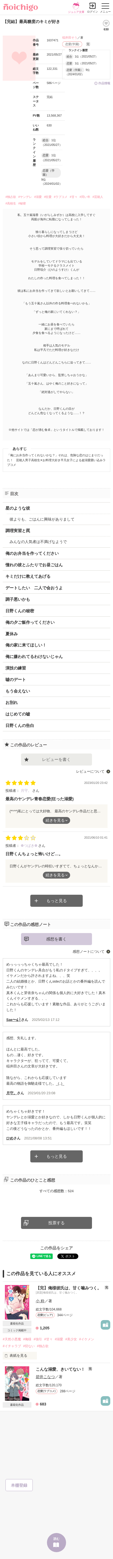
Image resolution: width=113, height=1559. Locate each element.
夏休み (11, 633)
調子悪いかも (17, 599)
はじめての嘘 (17, 714)
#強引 (38, 1339)
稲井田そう (69, 37)
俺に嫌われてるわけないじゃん (34, 656)
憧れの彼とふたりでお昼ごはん (34, 564)
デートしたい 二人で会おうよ (34, 587)
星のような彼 (17, 508)
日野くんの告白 (19, 725)
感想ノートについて (89, 951)
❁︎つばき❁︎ (29, 846)
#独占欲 (10, 196)
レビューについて (90, 771)
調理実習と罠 (17, 530)
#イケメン (86, 1339)
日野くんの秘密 (19, 610)
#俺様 (27, 1339)
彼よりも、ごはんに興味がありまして (42, 519)
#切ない (29, 1346)
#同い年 (85, 196)
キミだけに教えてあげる (27, 576)
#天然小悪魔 (12, 1339)
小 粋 (40, 1301)
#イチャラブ (12, 1346)
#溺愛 (38, 196)
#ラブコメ (60, 196)
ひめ (9, 1138)
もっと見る (56, 900)
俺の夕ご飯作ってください (30, 622)
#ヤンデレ (25, 196)
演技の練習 (15, 668)
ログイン (92, 11)
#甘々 (73, 196)
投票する (56, 1222)
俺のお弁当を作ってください (32, 553)
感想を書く (56, 939)
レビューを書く (56, 759)
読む (56, 1538)
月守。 (26, 791)
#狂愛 (48, 196)
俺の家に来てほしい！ (25, 645)
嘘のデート (15, 679)
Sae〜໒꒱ (13, 1020)
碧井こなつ (45, 1377)
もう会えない (17, 691)
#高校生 (10, 203)
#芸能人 (98, 196)
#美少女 (71, 1339)
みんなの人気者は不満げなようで (38, 541)
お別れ (11, 702)
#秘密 (22, 203)
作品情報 (104, 83)
